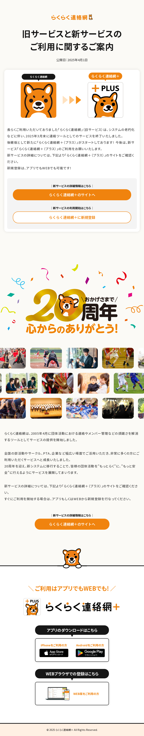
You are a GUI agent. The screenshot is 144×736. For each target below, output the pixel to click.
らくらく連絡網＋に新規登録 (72, 217)
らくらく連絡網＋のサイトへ (72, 194)
